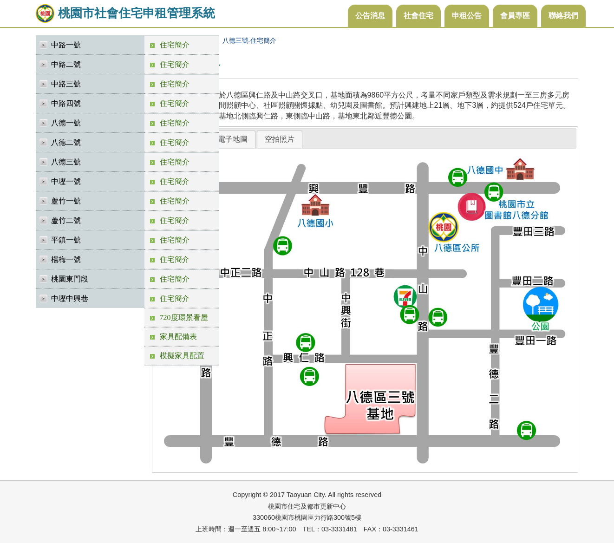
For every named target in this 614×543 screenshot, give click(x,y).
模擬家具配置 (182, 356)
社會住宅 (418, 16)
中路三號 (66, 84)
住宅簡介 (174, 45)
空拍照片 (279, 139)
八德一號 (66, 123)
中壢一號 (66, 181)
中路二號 (66, 64)
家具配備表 (178, 336)
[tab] (232, 139)
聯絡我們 (563, 16)
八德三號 (66, 162)
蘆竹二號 (66, 220)
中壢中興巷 (69, 298)
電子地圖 (233, 139)
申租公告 (467, 16)
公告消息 (370, 16)
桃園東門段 (69, 279)
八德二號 (66, 142)
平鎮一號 (66, 240)
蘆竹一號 (66, 201)
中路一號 (66, 45)
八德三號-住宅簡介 (249, 40)
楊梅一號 (66, 259)
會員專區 (515, 16)
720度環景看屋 (184, 317)
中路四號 (66, 103)
